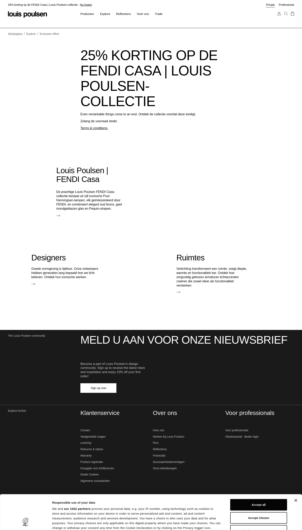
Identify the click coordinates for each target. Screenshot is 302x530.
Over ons (158, 430)
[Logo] (27, 14)
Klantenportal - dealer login (242, 436)
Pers (156, 442)
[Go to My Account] (279, 17)
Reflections (160, 449)
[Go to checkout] (292, 17)
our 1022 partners (77, 476)
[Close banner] (295, 468)
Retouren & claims (91, 449)
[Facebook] (126, 388)
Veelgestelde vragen (93, 436)
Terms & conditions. (94, 128)
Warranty (86, 455)
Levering (85, 442)
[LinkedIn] (144, 388)
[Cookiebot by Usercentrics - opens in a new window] (25, 522)
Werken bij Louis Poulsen (168, 436)
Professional (286, 4)
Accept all (259, 472)
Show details (209, 522)
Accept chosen (258, 485)
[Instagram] (135, 388)
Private (270, 4)
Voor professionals (236, 430)
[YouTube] (161, 388)
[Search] (286, 17)
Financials (159, 455)
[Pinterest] (153, 388)
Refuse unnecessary (258, 498)
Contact (85, 430)
